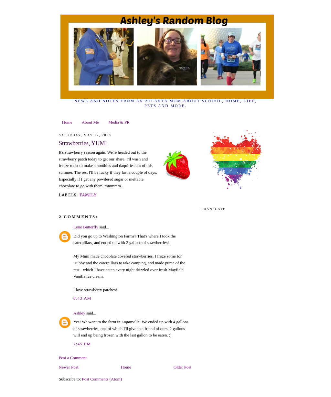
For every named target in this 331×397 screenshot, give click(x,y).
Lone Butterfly (85, 227)
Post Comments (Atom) (102, 379)
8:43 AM (82, 298)
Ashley (79, 313)
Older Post (182, 367)
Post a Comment (73, 357)
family (88, 195)
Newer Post (68, 367)
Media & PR (119, 122)
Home (67, 122)
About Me (90, 122)
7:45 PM (82, 343)
